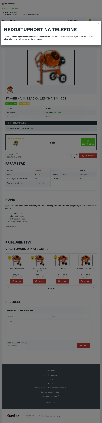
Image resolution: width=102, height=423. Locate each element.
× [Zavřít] (98, 23)
